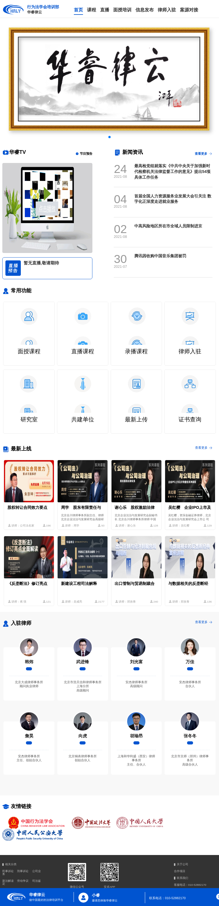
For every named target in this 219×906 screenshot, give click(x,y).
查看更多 (204, 153)
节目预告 (83, 153)
